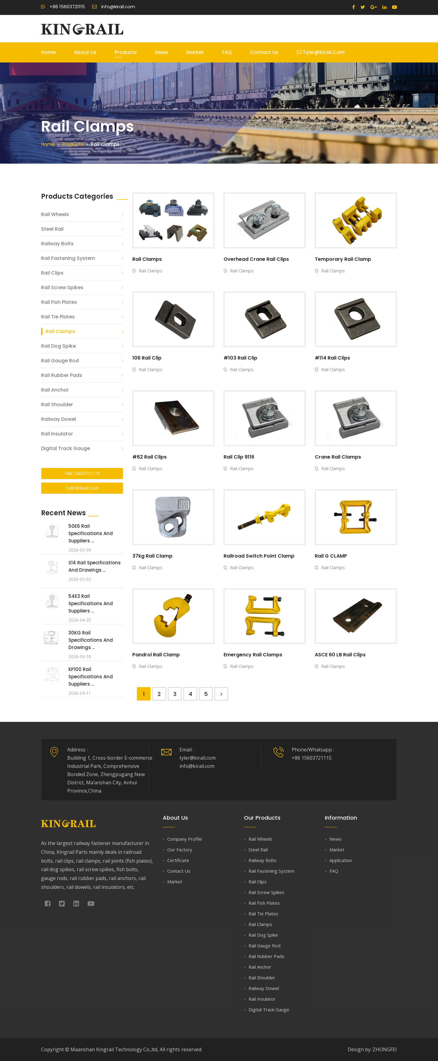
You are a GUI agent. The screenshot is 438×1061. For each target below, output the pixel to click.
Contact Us (264, 52)
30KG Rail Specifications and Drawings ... (90, 640)
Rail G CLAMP (331, 555)
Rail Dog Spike (58, 346)
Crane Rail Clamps (338, 456)
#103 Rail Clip (240, 357)
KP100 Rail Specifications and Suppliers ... (90, 676)
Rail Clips (52, 272)
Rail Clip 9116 (239, 456)
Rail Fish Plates (59, 302)
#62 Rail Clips (149, 456)
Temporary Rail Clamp (343, 259)
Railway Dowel (58, 419)
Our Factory (179, 849)
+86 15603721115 (63, 6)
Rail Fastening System (68, 258)
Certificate (178, 860)
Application (340, 860)
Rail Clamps (60, 331)
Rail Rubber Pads (61, 375)
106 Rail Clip (147, 357)
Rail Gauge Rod (60, 360)
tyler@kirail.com (321, 52)
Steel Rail (52, 228)
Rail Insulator (57, 433)
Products (126, 52)
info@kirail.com (113, 6)
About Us (85, 52)
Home (48, 52)
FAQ (227, 52)
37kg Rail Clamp (152, 555)
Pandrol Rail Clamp (156, 654)
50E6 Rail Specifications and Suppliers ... (90, 533)
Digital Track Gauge (65, 448)
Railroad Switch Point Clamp (259, 555)
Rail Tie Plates (58, 316)
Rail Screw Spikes (62, 287)
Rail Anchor (55, 389)
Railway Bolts (57, 243)
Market (195, 52)
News (161, 52)
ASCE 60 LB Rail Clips (340, 654)
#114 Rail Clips (332, 357)
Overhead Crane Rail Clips (256, 259)
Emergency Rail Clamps (253, 654)
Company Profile (184, 839)
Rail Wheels (55, 214)
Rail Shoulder (57, 404)
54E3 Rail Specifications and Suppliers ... (90, 603)
